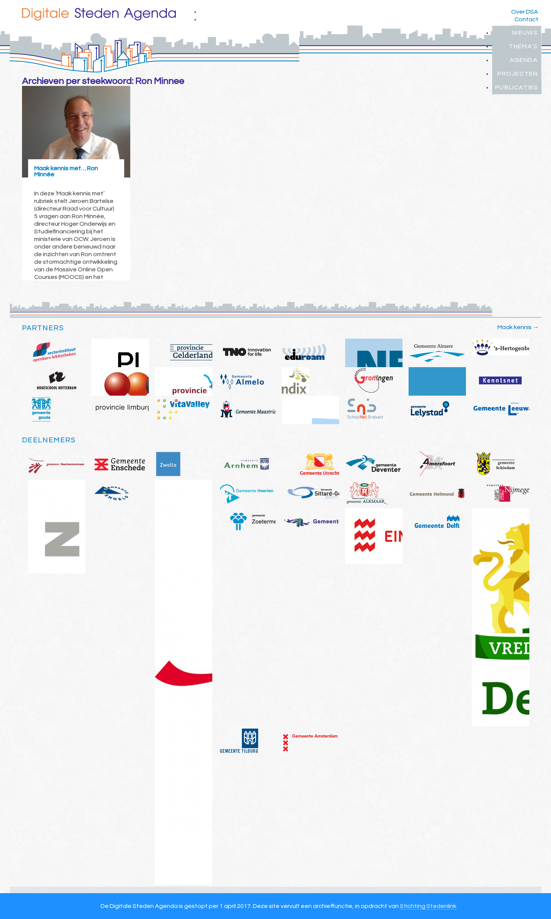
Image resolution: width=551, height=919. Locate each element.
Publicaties (516, 87)
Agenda (524, 60)
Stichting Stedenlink (428, 906)
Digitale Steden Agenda (99, 14)
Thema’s (523, 46)
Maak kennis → (518, 327)
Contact (526, 19)
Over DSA (524, 12)
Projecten (517, 74)
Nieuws (525, 33)
